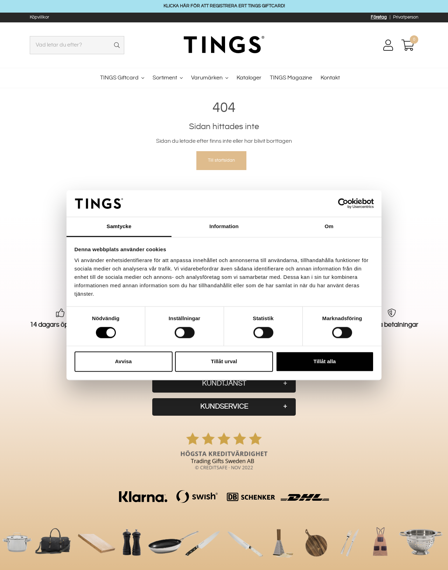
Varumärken (207, 78)
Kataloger (249, 78)
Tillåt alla (325, 362)
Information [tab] (224, 227)
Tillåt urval (224, 362)
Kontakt (330, 78)
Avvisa (123, 362)
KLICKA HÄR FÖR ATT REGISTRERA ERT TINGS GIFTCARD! (224, 5)
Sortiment (165, 78)
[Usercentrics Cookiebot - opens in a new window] (343, 203)
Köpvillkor (39, 17)
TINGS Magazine (291, 78)
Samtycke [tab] (119, 227)
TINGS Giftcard (119, 78)
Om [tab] (328, 227)
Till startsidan (221, 160)
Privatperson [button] (405, 17)
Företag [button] (379, 17)
